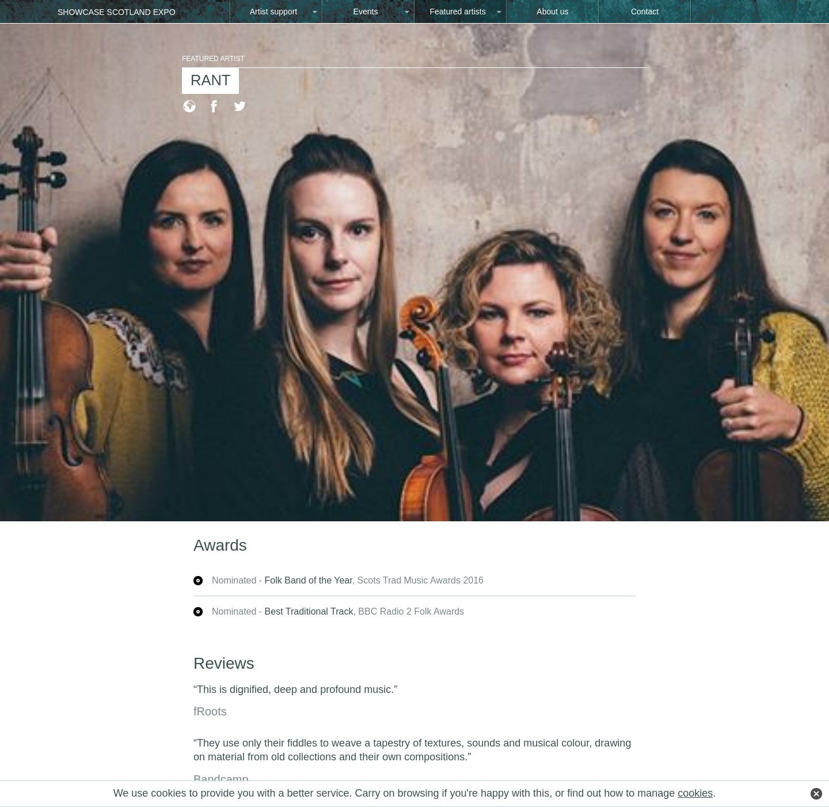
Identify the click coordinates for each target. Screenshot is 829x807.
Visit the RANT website (189, 105)
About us (552, 11)
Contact (645, 11)
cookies (695, 793)
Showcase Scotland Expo (117, 12)
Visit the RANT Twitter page (240, 105)
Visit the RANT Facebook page (214, 105)
